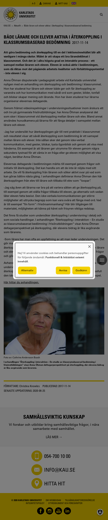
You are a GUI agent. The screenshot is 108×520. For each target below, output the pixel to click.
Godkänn (81, 270)
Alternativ (27, 270)
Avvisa (63, 270)
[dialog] (54, 260)
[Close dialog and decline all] (89, 245)
